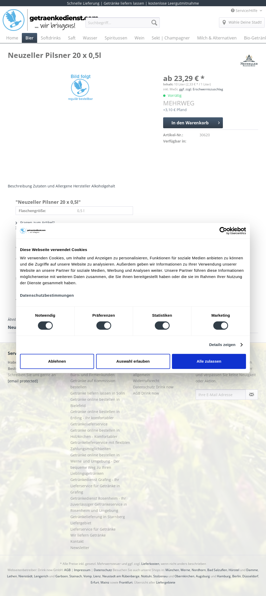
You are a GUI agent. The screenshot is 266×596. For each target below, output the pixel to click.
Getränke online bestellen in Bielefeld (95, 402)
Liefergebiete (165, 582)
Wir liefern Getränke (88, 535)
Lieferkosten (150, 563)
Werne (185, 570)
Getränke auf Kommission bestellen (92, 383)
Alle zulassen (209, 361)
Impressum (82, 570)
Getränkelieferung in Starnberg (97, 516)
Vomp (87, 576)
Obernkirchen (184, 576)
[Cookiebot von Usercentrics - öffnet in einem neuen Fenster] (223, 231)
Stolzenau (160, 576)
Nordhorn (199, 570)
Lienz (97, 576)
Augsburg (203, 576)
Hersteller (81, 186)
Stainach (75, 576)
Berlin (236, 576)
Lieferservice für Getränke (93, 529)
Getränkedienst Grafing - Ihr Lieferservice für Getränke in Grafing (95, 486)
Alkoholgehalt (103, 186)
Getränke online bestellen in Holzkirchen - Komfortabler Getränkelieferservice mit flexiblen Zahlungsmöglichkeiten (100, 439)
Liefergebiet (80, 522)
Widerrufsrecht (146, 380)
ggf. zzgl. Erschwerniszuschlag (201, 89)
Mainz (105, 582)
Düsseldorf (250, 576)
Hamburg (224, 576)
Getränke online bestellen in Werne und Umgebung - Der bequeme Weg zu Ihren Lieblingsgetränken (95, 464)
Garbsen (61, 576)
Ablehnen (57, 361)
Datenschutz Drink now (153, 386)
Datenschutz (103, 570)
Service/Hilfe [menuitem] (244, 10)
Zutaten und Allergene (52, 186)
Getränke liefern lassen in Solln (97, 393)
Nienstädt (25, 576)
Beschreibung (20, 186)
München (172, 570)
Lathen (12, 576)
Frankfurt (125, 582)
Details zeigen (222, 344)
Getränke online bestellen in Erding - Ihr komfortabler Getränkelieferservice (95, 417)
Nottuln (146, 576)
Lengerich (41, 576)
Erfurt (95, 582)
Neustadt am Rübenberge (120, 576)
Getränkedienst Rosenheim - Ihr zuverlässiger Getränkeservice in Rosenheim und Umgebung (98, 504)
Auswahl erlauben (133, 361)
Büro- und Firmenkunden (92, 374)
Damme (252, 570)
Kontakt (77, 541)
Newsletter (79, 547)
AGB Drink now (146, 393)
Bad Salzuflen (217, 570)
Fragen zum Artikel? (35, 222)
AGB (67, 570)
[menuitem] (122, 25)
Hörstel (234, 570)
